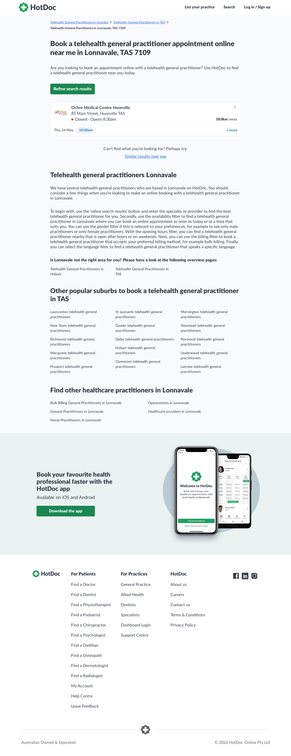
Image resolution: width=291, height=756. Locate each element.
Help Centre (82, 696)
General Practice (135, 585)
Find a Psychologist (88, 635)
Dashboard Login (136, 625)
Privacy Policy (183, 625)
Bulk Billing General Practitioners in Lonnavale (86, 403)
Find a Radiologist (87, 676)
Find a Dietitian (84, 645)
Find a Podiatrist (85, 615)
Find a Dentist (83, 595)
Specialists (130, 615)
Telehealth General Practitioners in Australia (79, 22)
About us (178, 585)
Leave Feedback (85, 706)
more (231, 130)
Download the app (65, 511)
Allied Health (132, 595)
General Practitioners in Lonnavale (77, 411)
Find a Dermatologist (89, 666)
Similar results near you (145, 156)
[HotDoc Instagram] (254, 576)
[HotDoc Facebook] (236, 576)
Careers (177, 595)
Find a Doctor (83, 585)
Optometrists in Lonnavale (168, 403)
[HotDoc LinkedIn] (245, 576)
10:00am (86, 130)
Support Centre (134, 635)
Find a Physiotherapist (91, 605)
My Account (82, 686)
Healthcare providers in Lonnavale (174, 411)
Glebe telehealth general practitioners (144, 339)
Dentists (128, 605)
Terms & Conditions (187, 615)
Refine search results (73, 89)
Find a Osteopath (86, 656)
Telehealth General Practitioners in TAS (139, 22)
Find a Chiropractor (88, 625)
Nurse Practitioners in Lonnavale (75, 420)
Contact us (180, 605)
